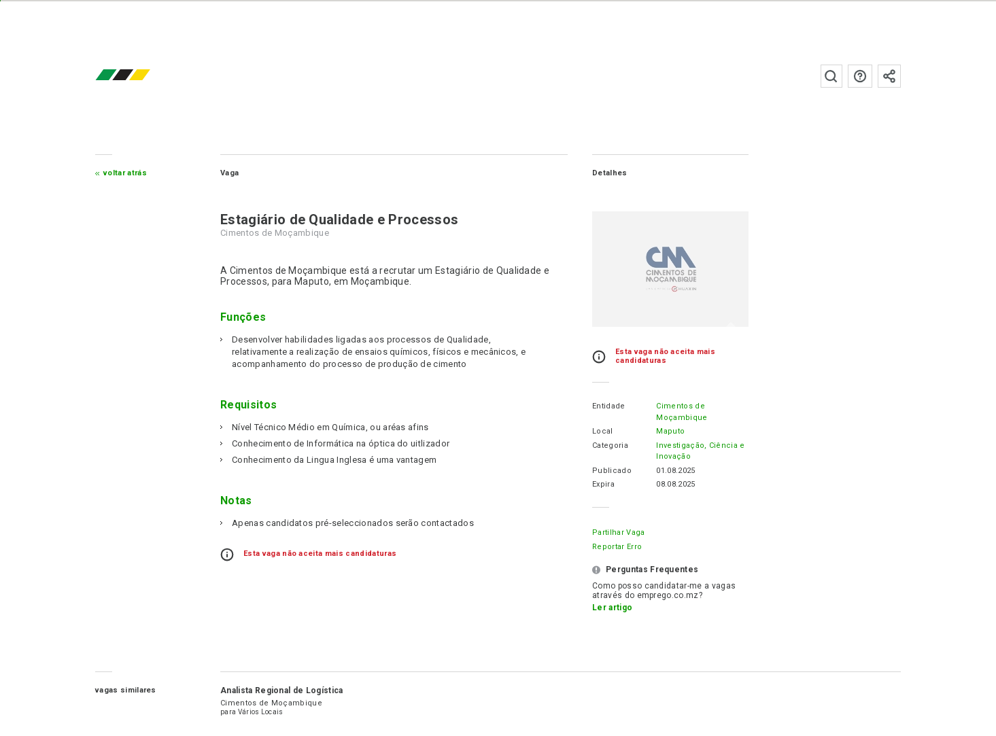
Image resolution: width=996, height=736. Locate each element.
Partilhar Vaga (618, 532)
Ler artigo (612, 607)
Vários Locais (261, 712)
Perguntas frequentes (860, 76)
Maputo (670, 431)
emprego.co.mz (142, 76)
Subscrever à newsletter (889, 76)
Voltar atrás (125, 173)
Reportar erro (617, 546)
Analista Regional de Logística (281, 690)
